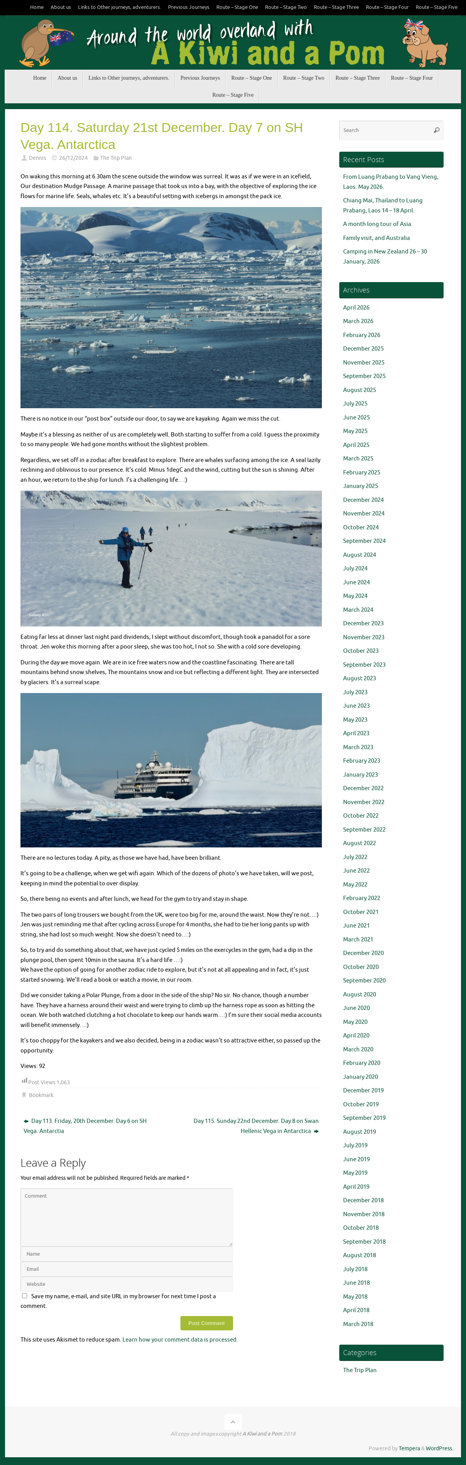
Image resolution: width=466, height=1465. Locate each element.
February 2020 (361, 1063)
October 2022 (361, 816)
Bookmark (41, 1095)
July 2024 (355, 568)
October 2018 (361, 1228)
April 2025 (356, 445)
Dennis (37, 158)
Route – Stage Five (436, 7)
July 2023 (355, 692)
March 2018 (358, 1324)
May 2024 (355, 596)
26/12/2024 (73, 158)
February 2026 (361, 335)
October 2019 (361, 1104)
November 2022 (363, 802)
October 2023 (361, 651)
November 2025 (363, 362)
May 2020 (355, 1022)
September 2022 (364, 829)
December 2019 (363, 1090)
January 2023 (360, 775)
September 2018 (364, 1242)
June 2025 (356, 417)
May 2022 (355, 884)
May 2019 (355, 1173)
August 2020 (359, 994)
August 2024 (359, 555)
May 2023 (355, 720)
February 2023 (361, 761)
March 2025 (358, 458)
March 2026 (358, 321)
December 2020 (363, 953)
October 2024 (361, 527)
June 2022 (356, 871)
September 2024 (364, 541)
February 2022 (361, 898)
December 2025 (363, 349)
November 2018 (363, 1214)
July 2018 (355, 1269)
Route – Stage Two (286, 7)
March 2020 (358, 1049)
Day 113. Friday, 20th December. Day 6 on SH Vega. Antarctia (85, 1126)
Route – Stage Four (387, 7)
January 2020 (360, 1077)
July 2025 (355, 403)
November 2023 (363, 637)
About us (61, 7)
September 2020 (364, 980)
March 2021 (358, 939)
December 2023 (363, 623)
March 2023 (358, 747)
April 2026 (356, 307)
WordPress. (439, 1448)
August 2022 (359, 843)
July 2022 (355, 857)
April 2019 (356, 1187)
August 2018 (359, 1255)
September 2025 (364, 376)
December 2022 (363, 788)
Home (37, 7)
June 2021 (356, 925)
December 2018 (363, 1200)
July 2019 (355, 1145)
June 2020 (356, 1008)
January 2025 (360, 486)
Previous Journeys (188, 7)
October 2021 (361, 912)
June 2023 (356, 706)
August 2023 (359, 678)
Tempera (409, 1448)
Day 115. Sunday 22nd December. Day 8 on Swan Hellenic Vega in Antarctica (256, 1126)
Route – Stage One (237, 7)
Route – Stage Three (336, 7)
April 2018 (356, 1310)
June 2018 (356, 1283)
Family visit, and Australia (376, 238)
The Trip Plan (116, 158)
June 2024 (356, 582)
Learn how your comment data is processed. (180, 1339)
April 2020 (356, 1035)
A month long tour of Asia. (378, 224)
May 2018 (355, 1297)
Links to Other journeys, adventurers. (119, 7)
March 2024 (358, 610)
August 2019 (359, 1132)
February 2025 (361, 472)
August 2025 (359, 390)
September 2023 (364, 665)
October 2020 (361, 967)
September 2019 (364, 1118)
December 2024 (363, 500)
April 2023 (356, 733)
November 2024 (363, 513)
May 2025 (355, 431)
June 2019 (356, 1159)
